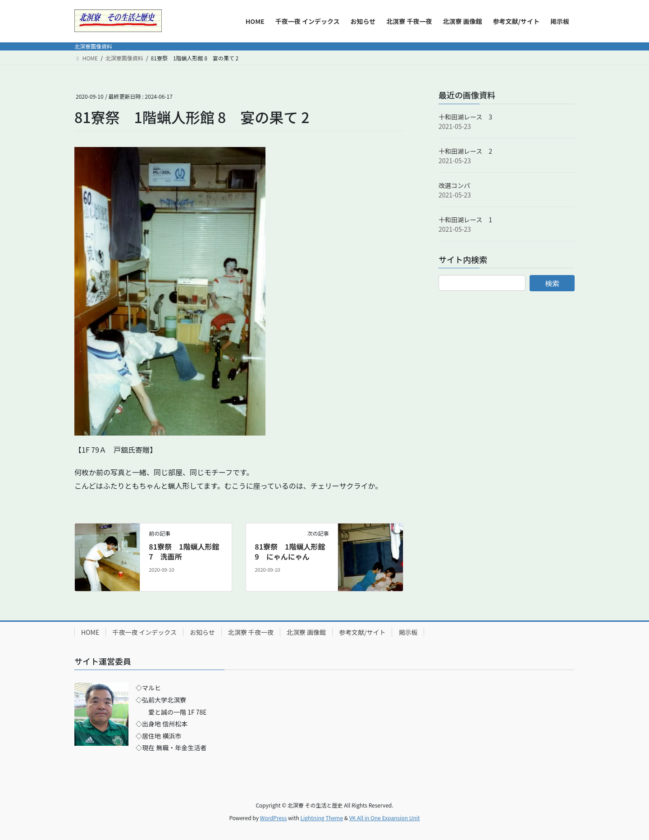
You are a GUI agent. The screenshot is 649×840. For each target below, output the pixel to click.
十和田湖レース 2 (465, 151)
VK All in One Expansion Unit (384, 818)
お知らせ (202, 632)
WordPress (273, 818)
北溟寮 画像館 (306, 632)
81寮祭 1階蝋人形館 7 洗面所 (184, 551)
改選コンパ (454, 185)
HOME (90, 632)
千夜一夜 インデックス (144, 632)
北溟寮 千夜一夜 (251, 632)
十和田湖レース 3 (465, 116)
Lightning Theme (321, 818)
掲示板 (407, 632)
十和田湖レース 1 (465, 219)
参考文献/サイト (362, 632)
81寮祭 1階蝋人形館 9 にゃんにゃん (290, 551)
